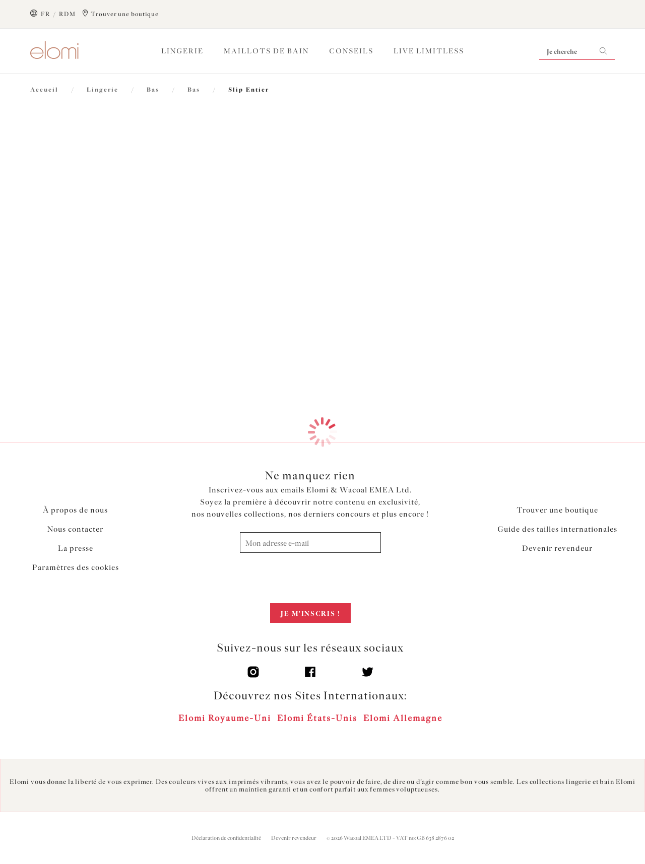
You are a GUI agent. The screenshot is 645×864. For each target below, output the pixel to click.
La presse (75, 548)
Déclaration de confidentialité (226, 838)
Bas (153, 89)
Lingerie (182, 51)
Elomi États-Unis (317, 718)
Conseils (351, 51)
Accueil (44, 89)
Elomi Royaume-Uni (224, 718)
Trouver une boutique (557, 510)
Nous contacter (75, 529)
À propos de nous (75, 510)
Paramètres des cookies (75, 567)
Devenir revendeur (557, 548)
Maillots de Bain (266, 51)
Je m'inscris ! (310, 613)
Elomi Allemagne (402, 718)
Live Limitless (429, 51)
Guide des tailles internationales (557, 529)
